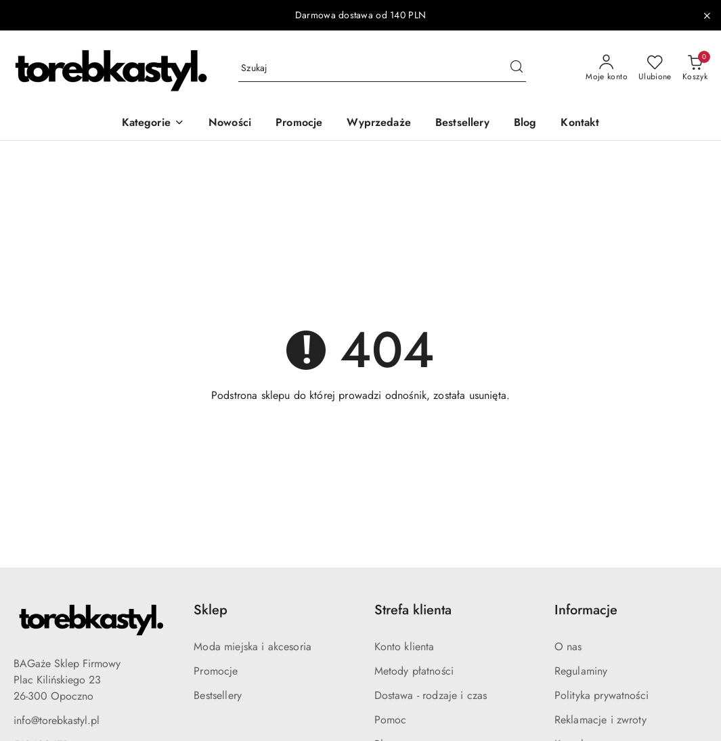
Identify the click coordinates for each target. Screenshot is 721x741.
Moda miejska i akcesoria (252, 646)
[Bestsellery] (462, 123)
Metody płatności (414, 671)
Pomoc (390, 719)
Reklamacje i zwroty (600, 719)
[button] (153, 123)
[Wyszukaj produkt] (382, 68)
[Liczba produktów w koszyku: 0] (695, 68)
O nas (568, 646)
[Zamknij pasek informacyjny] (707, 15)
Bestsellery (218, 695)
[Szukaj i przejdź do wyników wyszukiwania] (516, 68)
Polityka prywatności (601, 695)
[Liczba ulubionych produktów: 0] (655, 68)
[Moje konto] (606, 68)
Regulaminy (581, 671)
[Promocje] (299, 123)
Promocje (216, 671)
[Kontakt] (580, 123)
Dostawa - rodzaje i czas (430, 695)
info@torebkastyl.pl (57, 720)
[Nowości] (230, 123)
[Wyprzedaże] (378, 123)
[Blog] (525, 123)
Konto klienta (404, 646)
